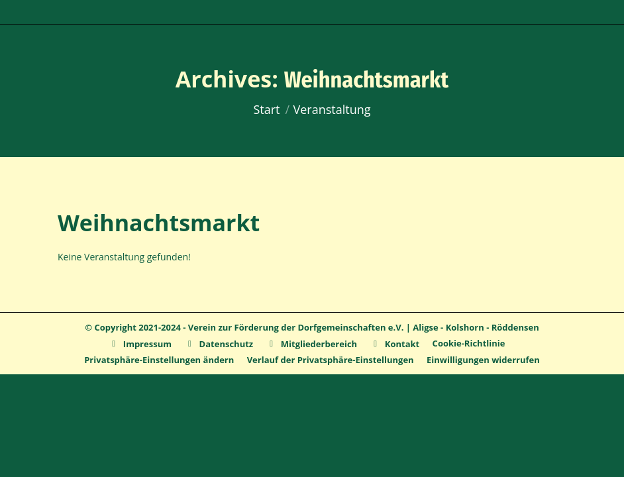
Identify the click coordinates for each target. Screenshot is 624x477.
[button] (159, 360)
